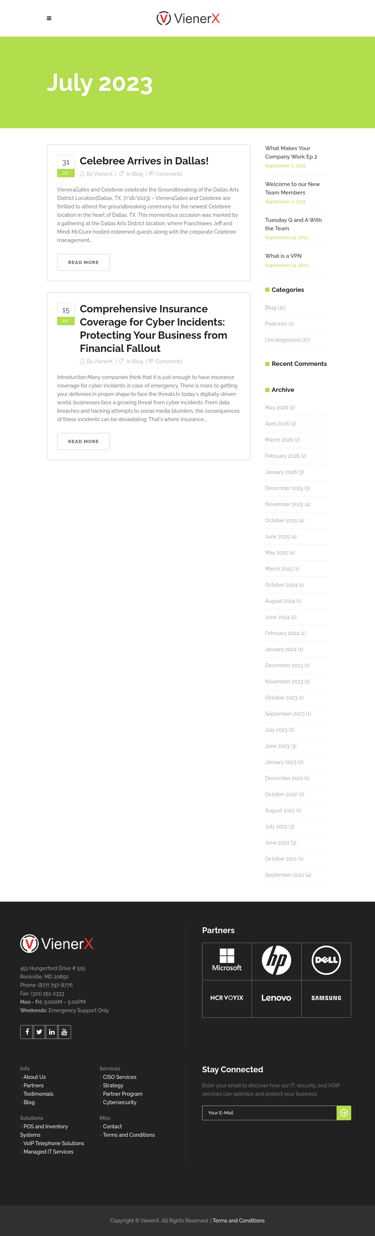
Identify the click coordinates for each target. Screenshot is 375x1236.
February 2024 (282, 633)
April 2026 (277, 424)
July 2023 (276, 730)
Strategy (113, 1085)
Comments (169, 174)
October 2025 (281, 520)
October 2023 (281, 698)
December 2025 (284, 488)
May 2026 (276, 408)
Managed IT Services (48, 1152)
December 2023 (284, 665)
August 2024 (280, 601)
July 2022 (276, 826)
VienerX (103, 174)
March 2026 (279, 440)
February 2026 (282, 456)
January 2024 (281, 649)
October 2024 (281, 585)
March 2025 (279, 569)
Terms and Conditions (129, 1135)
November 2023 (284, 681)
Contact (112, 1126)
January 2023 (281, 762)
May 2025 (276, 553)
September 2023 (285, 714)
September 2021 (284, 875)
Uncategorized (283, 340)
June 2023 (277, 746)
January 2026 (281, 472)
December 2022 (284, 778)
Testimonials (38, 1094)
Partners (33, 1085)
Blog (138, 174)
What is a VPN (283, 256)
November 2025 (284, 504)
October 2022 (281, 794)
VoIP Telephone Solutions (53, 1143)
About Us (34, 1077)
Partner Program (122, 1094)
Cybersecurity (119, 1102)
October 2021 (281, 859)
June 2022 (277, 843)
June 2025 (277, 536)
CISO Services (119, 1077)
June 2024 (277, 617)
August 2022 (280, 810)
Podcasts (276, 324)
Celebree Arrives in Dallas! (144, 161)
